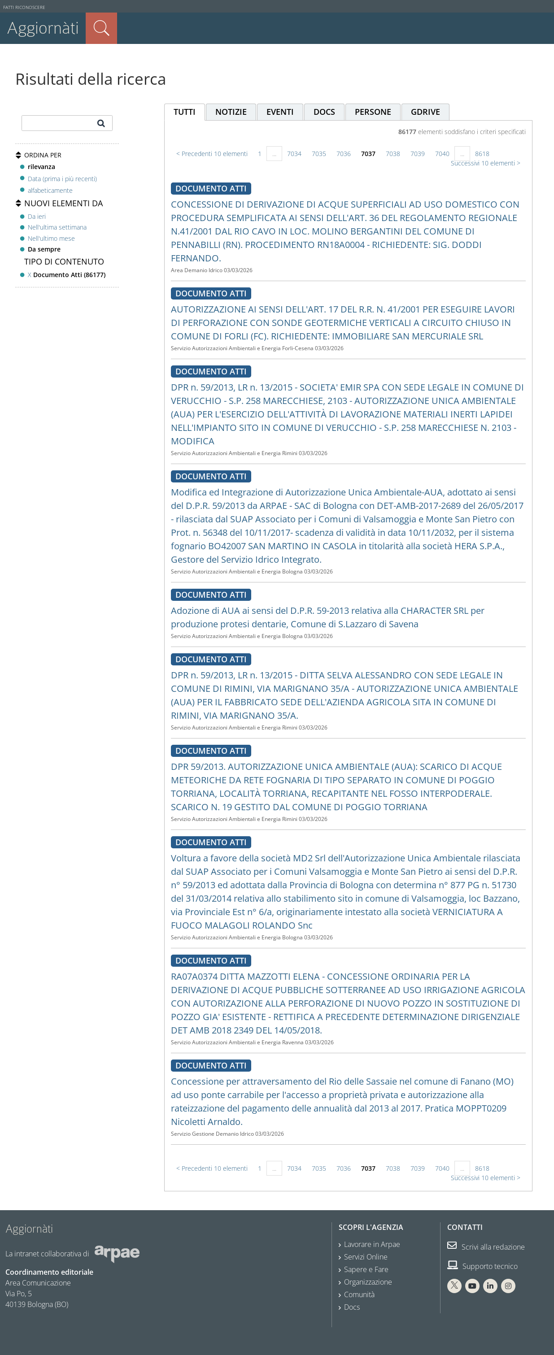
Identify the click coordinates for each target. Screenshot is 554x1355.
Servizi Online (366, 1257)
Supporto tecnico (482, 1266)
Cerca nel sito (101, 28)
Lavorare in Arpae (372, 1244)
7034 (294, 153)
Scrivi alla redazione (486, 1247)
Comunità (359, 1294)
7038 (393, 153)
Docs (352, 1307)
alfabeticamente (50, 190)
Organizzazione (368, 1282)
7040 (442, 153)
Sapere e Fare (366, 1269)
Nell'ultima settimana (57, 227)
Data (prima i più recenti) (62, 178)
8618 (482, 153)
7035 (319, 153)
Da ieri (37, 216)
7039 (417, 153)
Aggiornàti (43, 28)
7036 (343, 153)
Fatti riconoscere (24, 7)
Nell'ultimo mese (51, 238)
